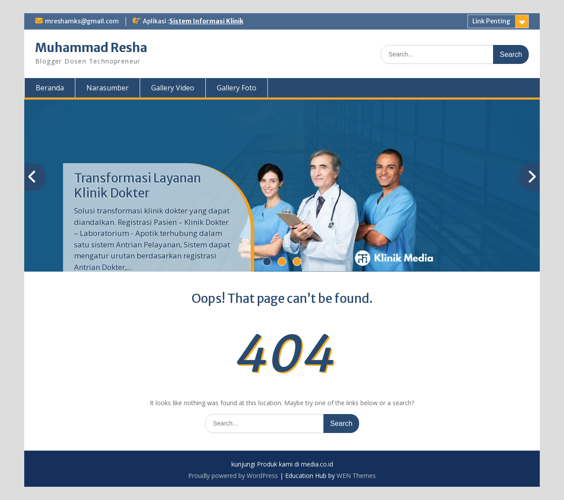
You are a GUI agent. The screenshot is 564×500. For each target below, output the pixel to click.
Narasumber (107, 88)
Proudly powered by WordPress (233, 475)
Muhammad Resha (91, 48)
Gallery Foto (236, 88)
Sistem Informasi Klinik (206, 21)
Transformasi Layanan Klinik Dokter (137, 185)
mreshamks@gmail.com (82, 21)
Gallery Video (172, 88)
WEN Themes (356, 475)
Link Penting (491, 21)
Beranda (50, 88)
